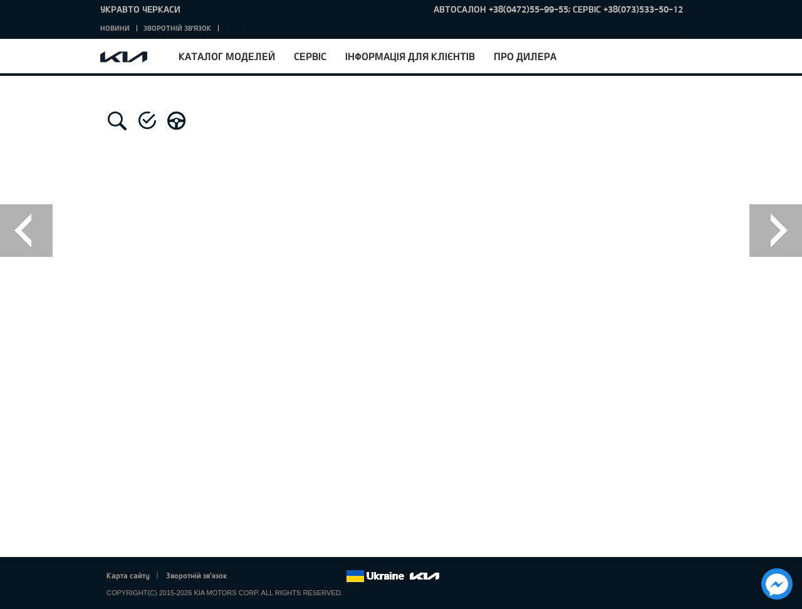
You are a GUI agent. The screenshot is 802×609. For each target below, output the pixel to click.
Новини (115, 28)
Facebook (250, 576)
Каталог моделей (227, 56)
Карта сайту (128, 575)
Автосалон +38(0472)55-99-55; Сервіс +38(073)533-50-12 (558, 9)
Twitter (266, 576)
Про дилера (525, 56)
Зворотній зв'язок (177, 28)
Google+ (284, 576)
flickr (336, 576)
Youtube (302, 576)
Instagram (318, 576)
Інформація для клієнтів (410, 56)
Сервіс (310, 56)
